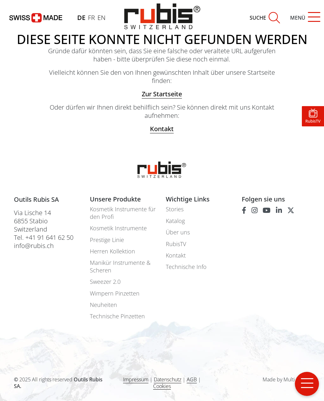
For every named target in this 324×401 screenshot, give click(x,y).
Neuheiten (103, 305)
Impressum (135, 379)
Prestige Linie (107, 240)
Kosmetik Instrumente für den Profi (123, 213)
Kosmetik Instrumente (118, 228)
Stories (175, 209)
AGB (192, 379)
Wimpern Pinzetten (115, 293)
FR (91, 17)
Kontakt (176, 255)
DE (81, 17)
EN (101, 17)
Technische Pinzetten (117, 316)
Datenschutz (167, 379)
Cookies (162, 386)
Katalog (175, 221)
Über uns (178, 232)
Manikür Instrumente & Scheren (120, 266)
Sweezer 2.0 (105, 281)
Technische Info (186, 267)
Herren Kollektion (112, 251)
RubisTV (176, 244)
